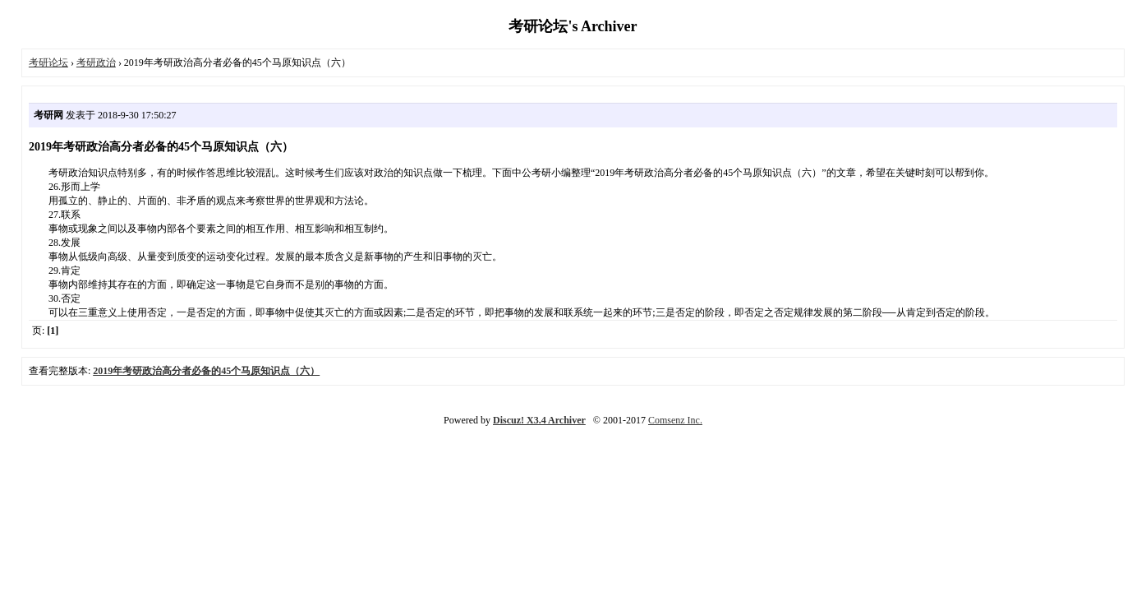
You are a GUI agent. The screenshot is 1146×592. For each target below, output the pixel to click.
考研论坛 (48, 62)
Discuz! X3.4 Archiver (539, 420)
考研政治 (96, 62)
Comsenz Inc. (675, 420)
